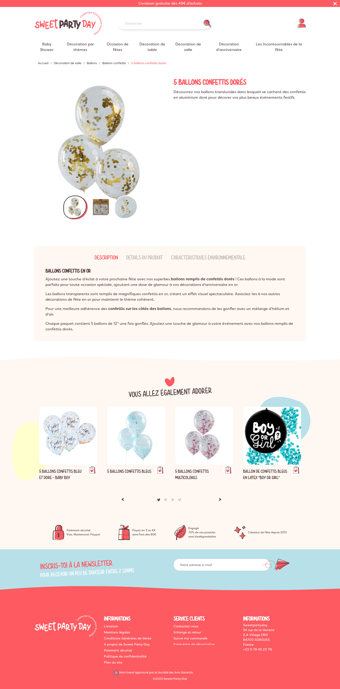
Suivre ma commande (190, 638)
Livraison (111, 626)
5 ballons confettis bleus (129, 471)
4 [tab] (180, 500)
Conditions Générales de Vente (127, 638)
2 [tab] (166, 500)
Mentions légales (117, 632)
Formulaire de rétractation (194, 644)
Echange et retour (187, 632)
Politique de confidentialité (125, 656)
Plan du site (113, 662)
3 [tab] (173, 500)
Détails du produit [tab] (144, 257)
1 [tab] (159, 500)
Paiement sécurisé (118, 650)
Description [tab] (106, 257)
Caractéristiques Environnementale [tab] (208, 257)
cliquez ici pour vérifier (210, 672)
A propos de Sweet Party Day (127, 644)
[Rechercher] (164, 23)
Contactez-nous (185, 626)
